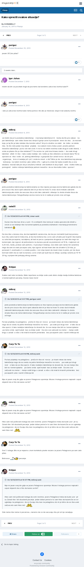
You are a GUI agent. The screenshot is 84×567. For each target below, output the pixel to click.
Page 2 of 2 (42, 35)
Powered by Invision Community (42, 566)
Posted (19, 48)
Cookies (47, 560)
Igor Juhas (14, 78)
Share (13, 534)
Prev (8, 35)
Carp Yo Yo (14, 344)
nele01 (12, 206)
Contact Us (37, 560)
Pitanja (20, 26)
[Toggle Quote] (6, 216)
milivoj (12, 129)
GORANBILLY (9, 24)
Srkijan (12, 267)
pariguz (13, 45)
